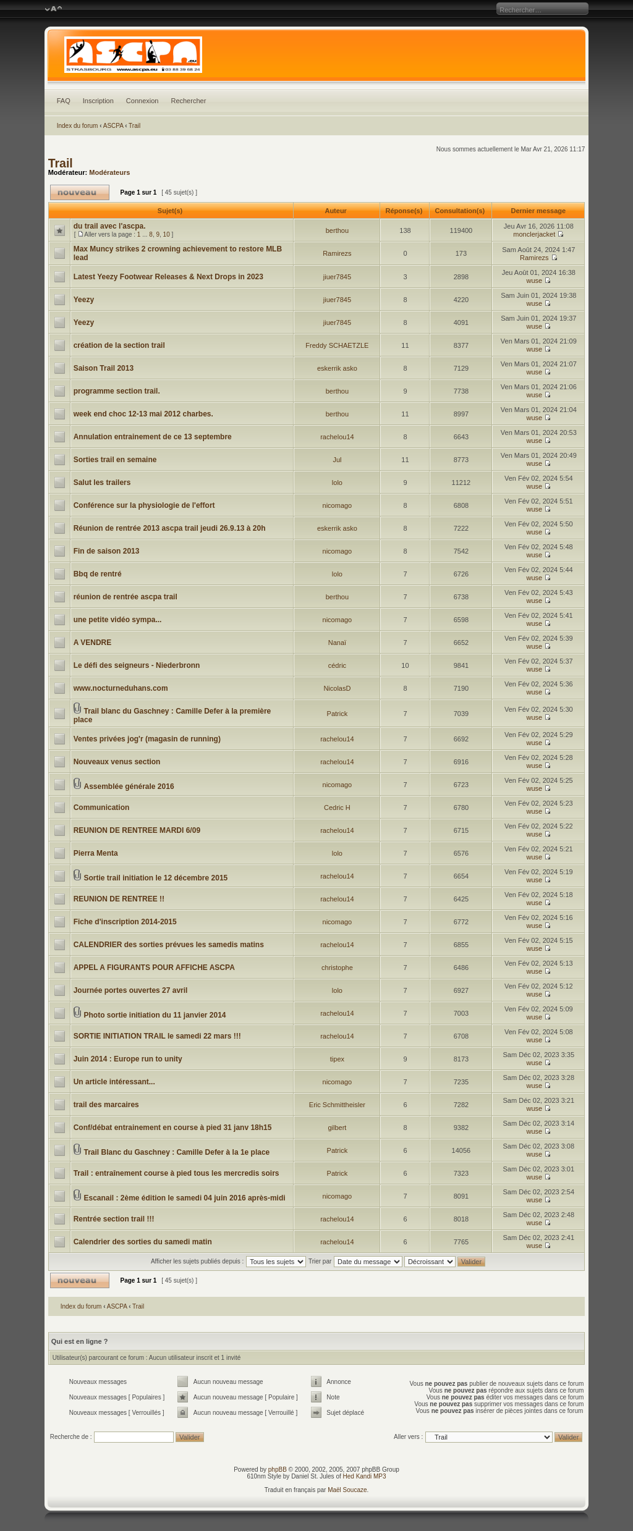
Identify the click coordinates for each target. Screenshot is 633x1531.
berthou (337, 230)
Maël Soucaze (347, 1490)
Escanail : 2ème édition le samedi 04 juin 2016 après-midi (184, 1198)
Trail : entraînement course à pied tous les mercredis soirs (176, 1173)
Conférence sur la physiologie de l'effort (144, 505)
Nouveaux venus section (117, 761)
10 (166, 234)
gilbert (337, 1127)
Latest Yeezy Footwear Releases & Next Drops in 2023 (168, 276)
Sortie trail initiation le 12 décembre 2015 (155, 878)
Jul (337, 459)
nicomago (337, 505)
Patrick (337, 713)
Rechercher (188, 100)
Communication (102, 807)
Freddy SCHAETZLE (336, 345)
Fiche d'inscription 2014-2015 (125, 921)
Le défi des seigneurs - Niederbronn (137, 665)
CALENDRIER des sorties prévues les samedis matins (169, 944)
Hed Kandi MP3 (364, 1476)
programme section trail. (117, 391)
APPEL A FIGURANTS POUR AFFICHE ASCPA (154, 967)
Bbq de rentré (98, 574)
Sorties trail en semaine (115, 459)
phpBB (277, 1469)
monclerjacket (534, 234)
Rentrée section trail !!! (114, 1219)
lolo (337, 482)
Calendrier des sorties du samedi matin (143, 1242)
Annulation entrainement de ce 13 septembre (153, 436)
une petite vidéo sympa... (118, 619)
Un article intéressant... (114, 1082)
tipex (337, 1059)
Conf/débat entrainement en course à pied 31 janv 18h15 (173, 1127)
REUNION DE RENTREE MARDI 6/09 (137, 830)
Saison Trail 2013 (104, 368)
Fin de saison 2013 (107, 551)
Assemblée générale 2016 (128, 786)
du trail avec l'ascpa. (110, 226)
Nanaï (337, 642)
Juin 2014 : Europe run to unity (128, 1059)
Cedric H (337, 807)
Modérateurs (109, 172)
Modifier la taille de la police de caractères (53, 9)
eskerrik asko (337, 368)
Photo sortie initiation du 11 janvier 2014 (154, 1015)
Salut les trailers (102, 482)
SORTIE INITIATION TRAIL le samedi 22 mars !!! (157, 1036)
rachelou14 (337, 437)
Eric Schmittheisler (337, 1104)
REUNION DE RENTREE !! (119, 899)
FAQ (63, 100)
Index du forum (77, 125)
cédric (337, 665)
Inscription (98, 100)
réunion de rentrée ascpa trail (125, 597)
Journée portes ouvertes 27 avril (131, 990)
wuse (534, 280)
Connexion (142, 100)
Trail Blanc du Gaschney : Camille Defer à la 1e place (176, 1152)
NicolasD (336, 688)
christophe (337, 967)
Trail (134, 125)
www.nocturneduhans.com (121, 688)
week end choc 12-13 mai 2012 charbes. (143, 414)
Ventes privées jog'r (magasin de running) (147, 739)
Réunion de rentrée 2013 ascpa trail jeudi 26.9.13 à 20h (170, 528)
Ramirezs (337, 253)
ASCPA (113, 125)
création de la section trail (119, 345)
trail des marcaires (106, 1104)
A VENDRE (93, 642)
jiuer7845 (337, 276)
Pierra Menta (96, 853)
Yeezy (84, 299)
